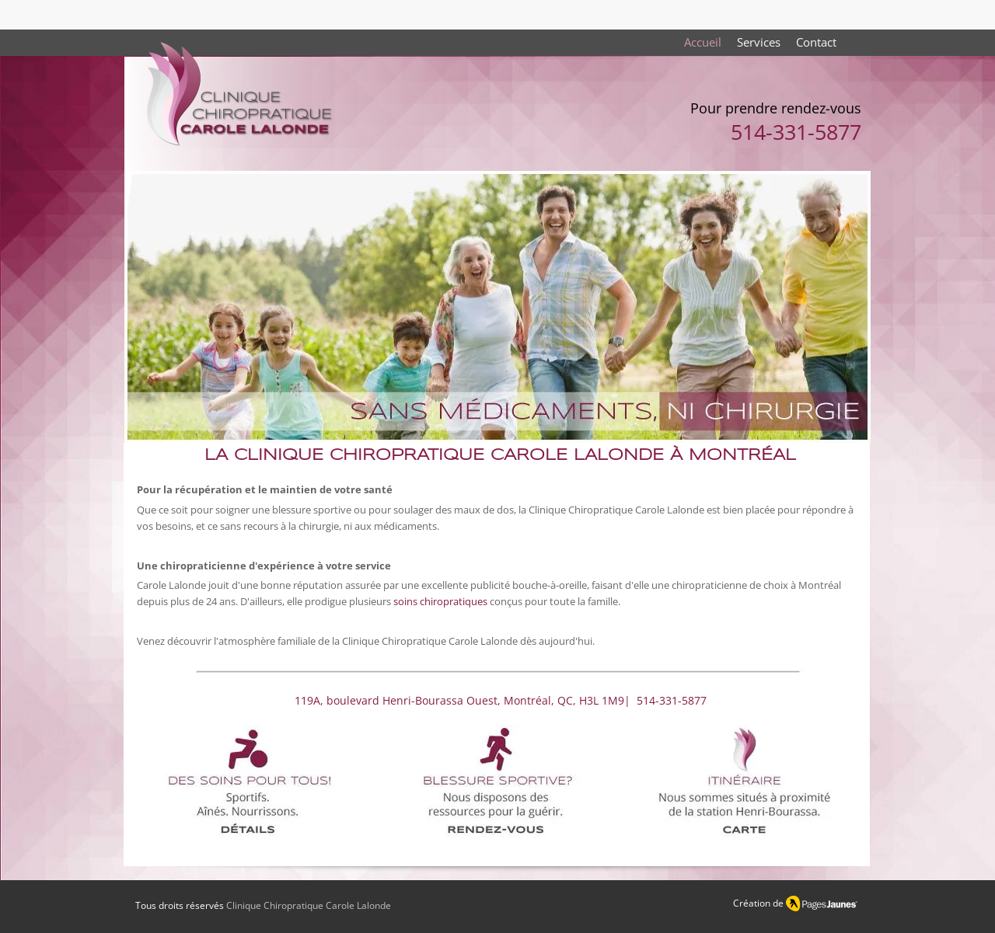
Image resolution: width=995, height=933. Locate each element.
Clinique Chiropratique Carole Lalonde (308, 905)
